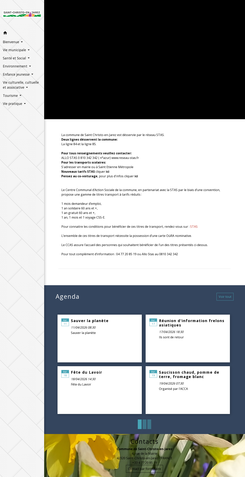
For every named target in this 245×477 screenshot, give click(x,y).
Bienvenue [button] (11, 42)
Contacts (144, 441)
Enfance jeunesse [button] (17, 74)
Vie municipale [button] (15, 50)
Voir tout (225, 297)
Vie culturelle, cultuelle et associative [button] (21, 85)
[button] (22, 33)
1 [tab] (140, 424)
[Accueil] (22, 14)
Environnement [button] (15, 66)
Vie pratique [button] (13, 103)
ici (136, 176)
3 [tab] (149, 424)
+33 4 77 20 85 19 (144, 463)
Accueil (119, 64)
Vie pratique (143, 64)
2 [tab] (144, 424)
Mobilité (169, 64)
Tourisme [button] (11, 95)
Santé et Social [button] (15, 58)
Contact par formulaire (144, 469)
